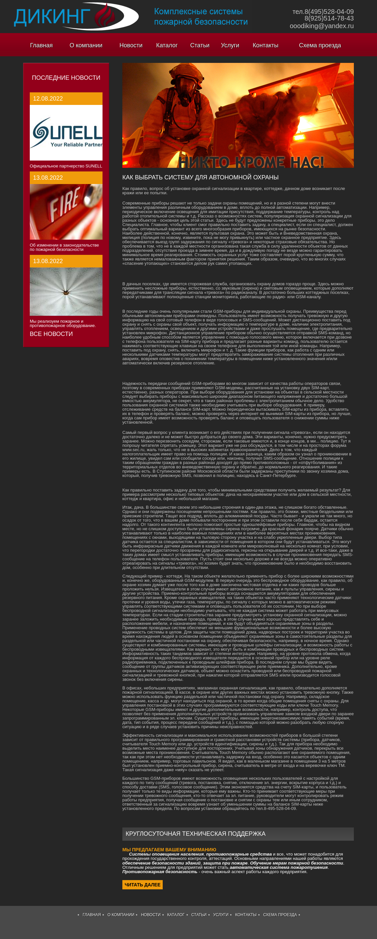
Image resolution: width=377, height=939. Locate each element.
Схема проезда (320, 45)
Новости (131, 45)
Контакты (265, 45)
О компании (86, 45)
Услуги (230, 45)
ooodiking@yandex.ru (322, 25)
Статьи (199, 45)
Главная (41, 45)
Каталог (167, 45)
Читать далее (142, 884)
